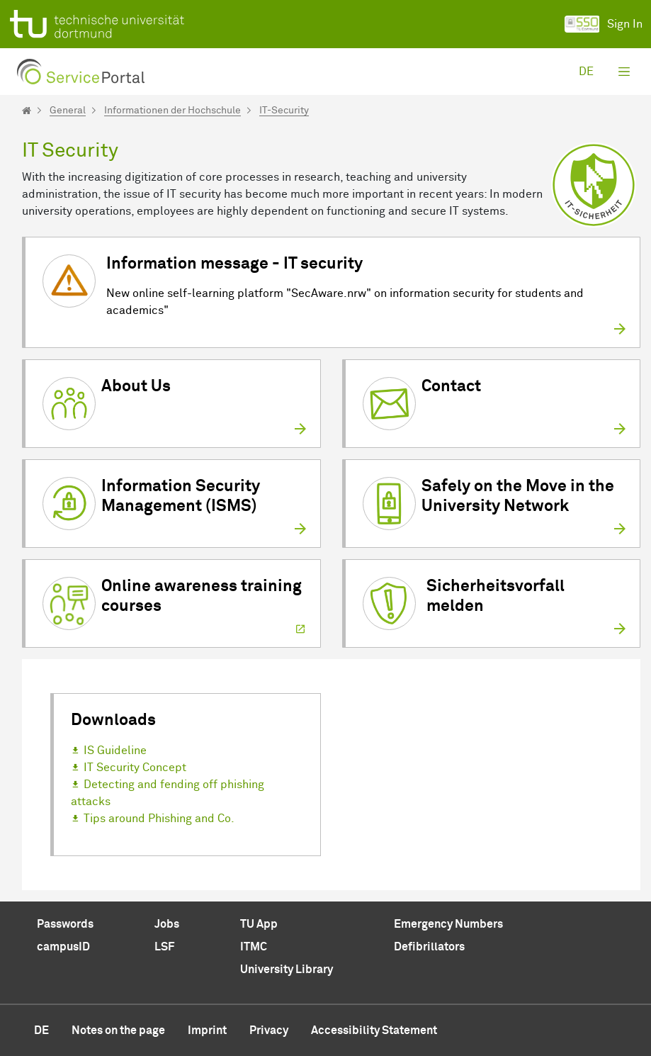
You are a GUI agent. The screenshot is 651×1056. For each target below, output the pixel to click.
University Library (286, 969)
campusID (63, 947)
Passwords (65, 924)
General (68, 111)
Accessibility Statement (374, 1030)
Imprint (207, 1030)
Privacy (268, 1030)
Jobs (166, 924)
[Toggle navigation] (624, 71)
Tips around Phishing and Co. (159, 818)
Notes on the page (118, 1030)
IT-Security (284, 111)
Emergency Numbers (448, 924)
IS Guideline (115, 750)
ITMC (253, 947)
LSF (164, 947)
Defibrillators (429, 947)
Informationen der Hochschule (172, 111)
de (586, 71)
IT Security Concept (135, 767)
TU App (259, 924)
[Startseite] (26, 111)
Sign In (603, 24)
